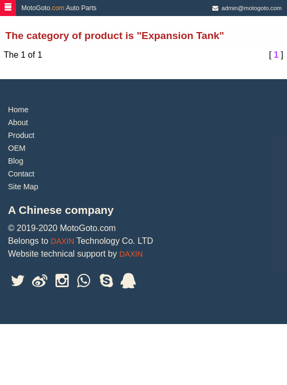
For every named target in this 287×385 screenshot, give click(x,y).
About (18, 122)
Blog (15, 161)
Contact (21, 174)
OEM (17, 148)
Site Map (23, 186)
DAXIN (62, 241)
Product (21, 135)
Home (18, 109)
